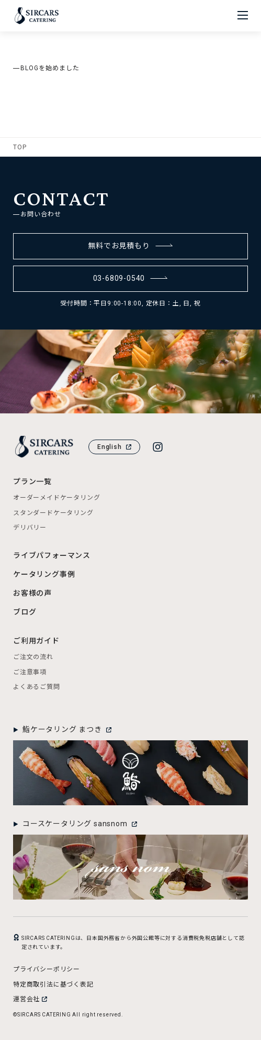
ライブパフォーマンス (51, 555)
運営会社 (30, 999)
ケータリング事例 (44, 574)
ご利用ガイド (36, 641)
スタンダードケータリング (53, 513)
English (114, 447)
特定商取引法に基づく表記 (53, 984)
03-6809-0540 (130, 278)
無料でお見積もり (130, 246)
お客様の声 (32, 593)
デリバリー (30, 527)
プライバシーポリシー (46, 969)
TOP (19, 147)
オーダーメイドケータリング (56, 497)
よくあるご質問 (36, 687)
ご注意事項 (30, 672)
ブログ (24, 612)
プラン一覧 (32, 481)
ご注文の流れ (33, 657)
